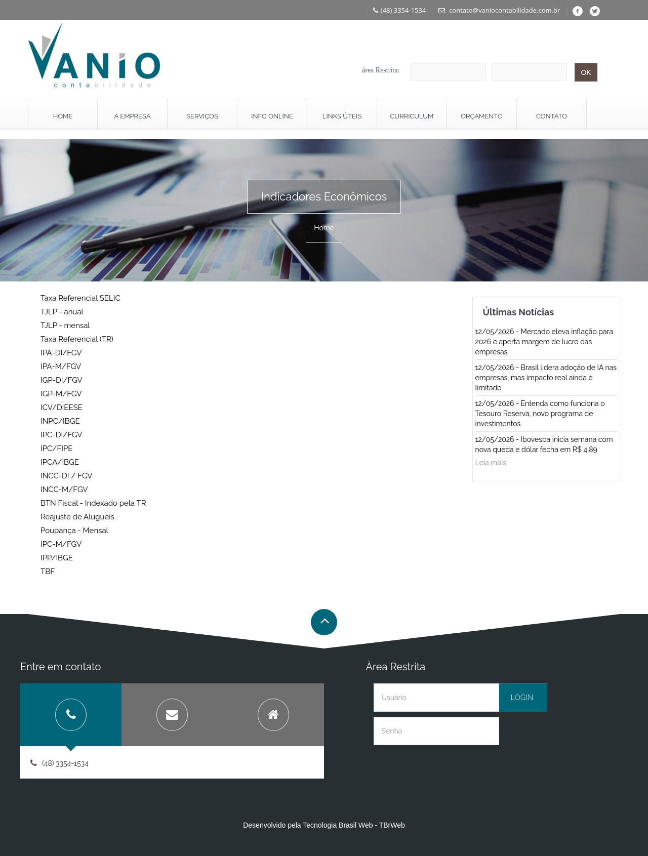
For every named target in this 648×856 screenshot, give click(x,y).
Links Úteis (341, 116)
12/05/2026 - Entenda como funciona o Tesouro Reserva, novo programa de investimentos (540, 413)
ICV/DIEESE (61, 407)
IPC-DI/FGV (61, 434)
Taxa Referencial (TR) (76, 339)
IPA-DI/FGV (61, 352)
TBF (47, 571)
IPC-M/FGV (61, 544)
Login (522, 698)
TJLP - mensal (65, 325)
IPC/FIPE (56, 448)
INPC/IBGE (60, 421)
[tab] (71, 714)
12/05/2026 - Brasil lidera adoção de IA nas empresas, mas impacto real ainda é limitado (546, 377)
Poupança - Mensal (74, 530)
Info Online (272, 116)
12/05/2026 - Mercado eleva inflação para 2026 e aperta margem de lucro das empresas (544, 342)
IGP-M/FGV (61, 393)
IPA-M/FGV (60, 366)
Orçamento (482, 116)
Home (63, 116)
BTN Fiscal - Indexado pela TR (93, 503)
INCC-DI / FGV (66, 475)
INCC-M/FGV (64, 489)
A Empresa (132, 116)
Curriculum (411, 116)
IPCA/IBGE (59, 462)
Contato (551, 116)
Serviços (202, 116)
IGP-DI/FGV (61, 380)
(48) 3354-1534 (399, 10)
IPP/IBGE (56, 557)
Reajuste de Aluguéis (77, 516)
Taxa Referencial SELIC (80, 298)
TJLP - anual (62, 311)
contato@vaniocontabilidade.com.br (499, 10)
